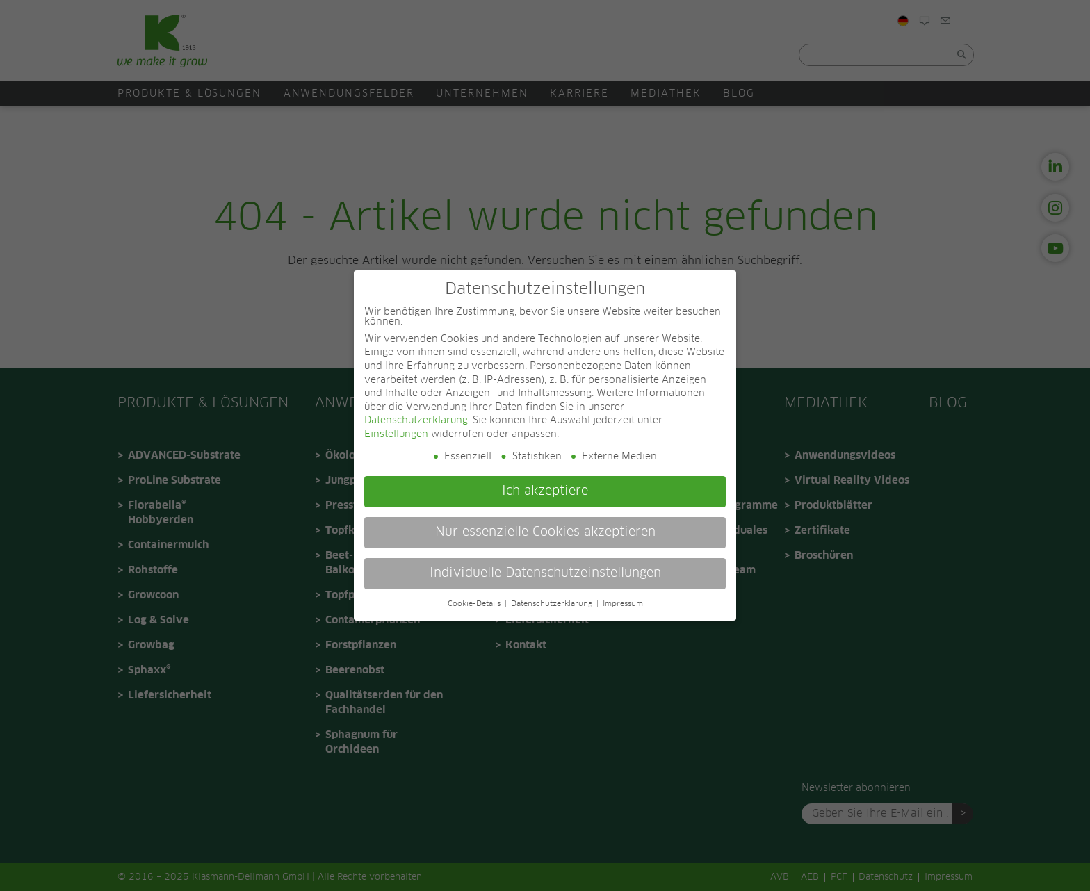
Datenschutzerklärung (416, 420)
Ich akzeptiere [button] (545, 491)
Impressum (623, 603)
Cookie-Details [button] (475, 603)
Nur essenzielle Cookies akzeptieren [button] (545, 532)
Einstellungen (396, 434)
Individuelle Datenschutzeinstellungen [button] (545, 573)
